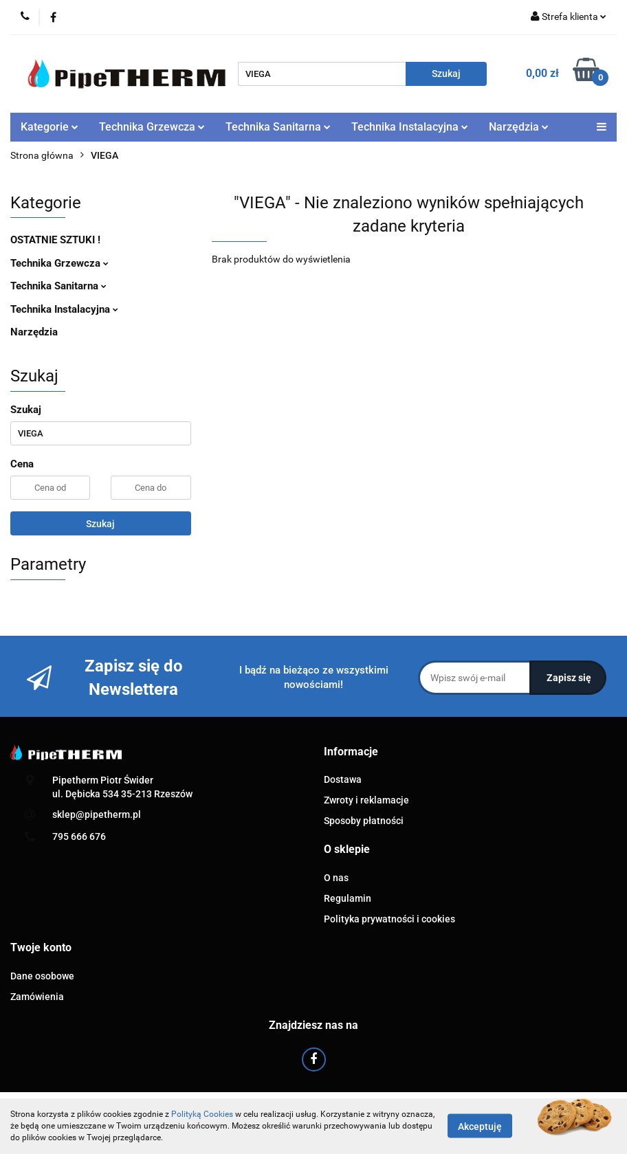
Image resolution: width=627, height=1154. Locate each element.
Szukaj (100, 523)
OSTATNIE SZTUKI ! (55, 240)
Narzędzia (519, 126)
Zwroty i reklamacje (366, 800)
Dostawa (343, 779)
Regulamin (347, 898)
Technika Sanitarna (278, 126)
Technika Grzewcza (152, 126)
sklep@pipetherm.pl (96, 814)
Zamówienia (37, 996)
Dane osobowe (42, 975)
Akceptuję (480, 1126)
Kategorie (49, 126)
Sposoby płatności (364, 820)
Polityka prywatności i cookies (389, 918)
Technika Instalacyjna (409, 126)
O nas (336, 877)
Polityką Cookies (202, 1114)
